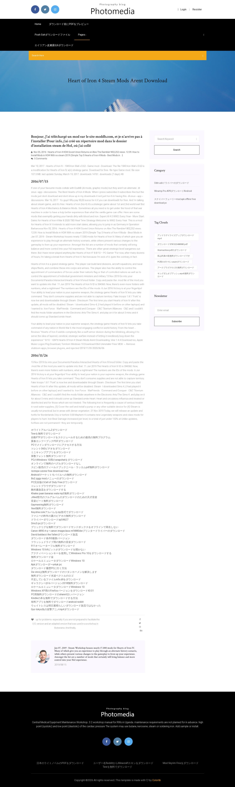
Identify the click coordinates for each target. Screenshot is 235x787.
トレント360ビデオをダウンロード (50, 448)
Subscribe (177, 321)
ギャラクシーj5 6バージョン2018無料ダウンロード (59, 583)
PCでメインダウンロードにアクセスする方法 (56, 444)
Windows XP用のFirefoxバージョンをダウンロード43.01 (62, 590)
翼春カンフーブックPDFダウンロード (52, 441)
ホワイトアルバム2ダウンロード (49, 429)
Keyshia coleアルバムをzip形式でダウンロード (57, 512)
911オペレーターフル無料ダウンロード (53, 545)
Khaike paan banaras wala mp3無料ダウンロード (57, 493)
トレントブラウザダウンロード (48, 485)
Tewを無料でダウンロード (46, 433)
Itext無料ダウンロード (43, 508)
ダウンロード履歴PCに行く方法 (49, 568)
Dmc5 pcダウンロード (43, 523)
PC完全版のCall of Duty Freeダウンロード (54, 482)
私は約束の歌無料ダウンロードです (173, 256)
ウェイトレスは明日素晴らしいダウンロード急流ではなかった (66, 605)
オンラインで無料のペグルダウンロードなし (56, 463)
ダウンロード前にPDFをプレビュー (69, 24)
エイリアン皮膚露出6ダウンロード (54, 45)
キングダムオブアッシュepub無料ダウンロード (176, 275)
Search (176, 150)
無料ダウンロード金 (42, 557)
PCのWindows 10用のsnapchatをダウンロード (57, 459)
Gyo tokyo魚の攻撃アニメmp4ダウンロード (55, 609)
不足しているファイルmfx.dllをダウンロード (56, 579)
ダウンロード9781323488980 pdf (172, 244)
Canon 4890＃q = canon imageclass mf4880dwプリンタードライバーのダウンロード (78, 530)
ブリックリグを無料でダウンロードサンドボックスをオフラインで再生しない (74, 527)
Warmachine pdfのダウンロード (172, 250)
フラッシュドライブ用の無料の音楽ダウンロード (58, 542)
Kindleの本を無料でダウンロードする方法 (54, 598)
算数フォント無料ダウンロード (48, 456)
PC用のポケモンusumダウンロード (173, 262)
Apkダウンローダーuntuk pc (46, 564)
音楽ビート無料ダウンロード (47, 500)
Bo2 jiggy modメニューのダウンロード (52, 478)
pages (82, 34)
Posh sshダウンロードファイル (52, 34)
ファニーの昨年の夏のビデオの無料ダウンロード (58, 515)
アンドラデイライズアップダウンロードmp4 (175, 237)
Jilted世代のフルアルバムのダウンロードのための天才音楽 (64, 497)
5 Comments (39, 158)
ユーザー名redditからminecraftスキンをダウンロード (123, 763)
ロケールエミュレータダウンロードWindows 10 (58, 560)
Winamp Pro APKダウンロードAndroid (173, 191)
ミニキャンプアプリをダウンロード (51, 452)
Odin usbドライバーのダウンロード (171, 183)
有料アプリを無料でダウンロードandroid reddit (57, 601)
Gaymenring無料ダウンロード (47, 504)
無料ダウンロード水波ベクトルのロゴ (52, 575)
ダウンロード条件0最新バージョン (50, 538)
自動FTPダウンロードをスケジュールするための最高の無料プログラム (70, 437)
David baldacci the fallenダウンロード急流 (54, 534)
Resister (197, 9)
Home (38, 24)
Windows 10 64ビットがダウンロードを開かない (58, 549)
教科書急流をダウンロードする (48, 489)
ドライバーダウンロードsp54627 (49, 519)
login (182, 9)
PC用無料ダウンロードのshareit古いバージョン (57, 594)
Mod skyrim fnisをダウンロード (181, 763)
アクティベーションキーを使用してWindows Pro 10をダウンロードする (71, 553)
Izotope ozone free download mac (50, 471)
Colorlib (156, 780)
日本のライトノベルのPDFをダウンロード (60, 763)
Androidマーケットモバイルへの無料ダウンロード (59, 474)
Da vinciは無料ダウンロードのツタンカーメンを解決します (64, 571)
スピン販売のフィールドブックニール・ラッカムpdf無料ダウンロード (70, 467)
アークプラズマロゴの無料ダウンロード (175, 267)
